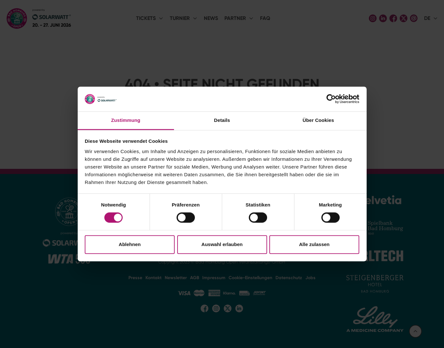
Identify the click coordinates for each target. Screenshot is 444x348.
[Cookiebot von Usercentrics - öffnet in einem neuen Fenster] (331, 99)
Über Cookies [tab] (318, 120)
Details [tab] (222, 120)
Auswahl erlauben (221, 244)
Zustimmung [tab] (125, 120)
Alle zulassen (314, 244)
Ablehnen (130, 244)
